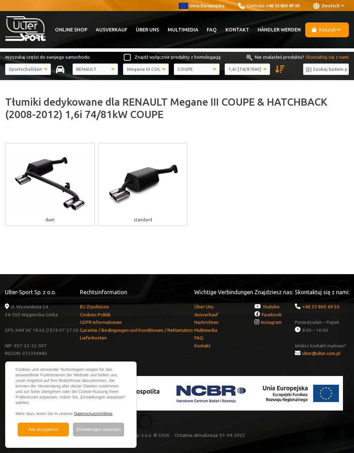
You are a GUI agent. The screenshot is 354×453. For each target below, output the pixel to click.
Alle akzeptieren (43, 429)
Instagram (271, 322)
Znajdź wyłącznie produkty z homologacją (177, 57)
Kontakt (237, 29)
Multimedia (183, 29)
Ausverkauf (112, 29)
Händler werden (279, 29)
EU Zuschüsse (94, 306)
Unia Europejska (202, 5)
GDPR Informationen (101, 322)
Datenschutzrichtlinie (93, 413)
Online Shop (71, 29)
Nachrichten (206, 322)
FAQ (212, 29)
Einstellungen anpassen (98, 429)
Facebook (272, 314)
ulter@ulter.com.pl (321, 353)
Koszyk (326, 29)
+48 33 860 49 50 (282, 5)
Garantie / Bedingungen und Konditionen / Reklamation (136, 330)
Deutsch (328, 6)
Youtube (271, 306)
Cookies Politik (95, 314)
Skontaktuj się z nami (327, 57)
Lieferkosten (93, 337)
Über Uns (147, 29)
